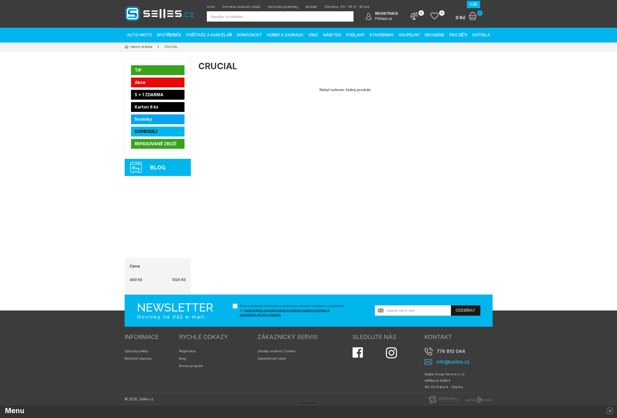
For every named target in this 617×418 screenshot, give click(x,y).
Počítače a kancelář (209, 35)
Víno (313, 35)
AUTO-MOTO (139, 35)
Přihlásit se (383, 18)
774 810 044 (451, 351)
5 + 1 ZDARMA (149, 94)
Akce (140, 82)
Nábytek (332, 35)
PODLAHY (355, 35)
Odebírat (465, 310)
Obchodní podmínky (283, 7)
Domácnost (249, 35)
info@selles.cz (453, 362)
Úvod (211, 7)
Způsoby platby (136, 351)
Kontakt (311, 7)
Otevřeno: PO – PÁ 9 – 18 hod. (347, 7)
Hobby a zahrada (285, 35)
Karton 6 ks (146, 107)
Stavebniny (381, 35)
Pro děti (458, 35)
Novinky (143, 119)
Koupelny (409, 35)
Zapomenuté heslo (271, 358)
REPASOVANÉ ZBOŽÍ (155, 143)
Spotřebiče (169, 35)
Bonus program (191, 366)
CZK (473, 4)
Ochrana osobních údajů (241, 7)
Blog (182, 358)
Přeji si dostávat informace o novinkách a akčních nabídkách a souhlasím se (292, 310)
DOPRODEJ (146, 131)
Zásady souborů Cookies (276, 351)
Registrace (187, 351)
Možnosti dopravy (138, 358)
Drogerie (435, 35)
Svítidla (481, 35)
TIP (138, 70)
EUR (486, 4)
